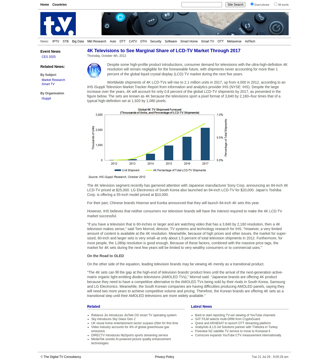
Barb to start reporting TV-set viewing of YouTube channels (235, 315)
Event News (50, 51)
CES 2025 (49, 57)
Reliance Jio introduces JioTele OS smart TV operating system (134, 315)
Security (155, 41)
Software (171, 41)
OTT (220, 41)
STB (66, 41)
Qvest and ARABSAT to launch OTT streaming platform (233, 323)
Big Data (78, 41)
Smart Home (189, 41)
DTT (122, 41)
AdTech (250, 41)
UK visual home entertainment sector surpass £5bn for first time (134, 323)
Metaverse (234, 41)
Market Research (53, 80)
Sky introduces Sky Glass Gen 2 (113, 319)
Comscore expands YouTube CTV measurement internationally (238, 335)
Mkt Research (96, 41)
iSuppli (46, 98)
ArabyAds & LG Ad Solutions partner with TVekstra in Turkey (236, 327)
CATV (133, 41)
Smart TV (207, 41)
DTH (143, 41)
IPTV (55, 41)
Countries (59, 4)
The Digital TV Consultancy (62, 357)
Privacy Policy (164, 357)
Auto (113, 41)
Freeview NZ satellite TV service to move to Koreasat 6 (232, 331)
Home (44, 4)
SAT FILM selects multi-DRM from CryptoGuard (227, 319)
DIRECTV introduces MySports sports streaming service (129, 335)
